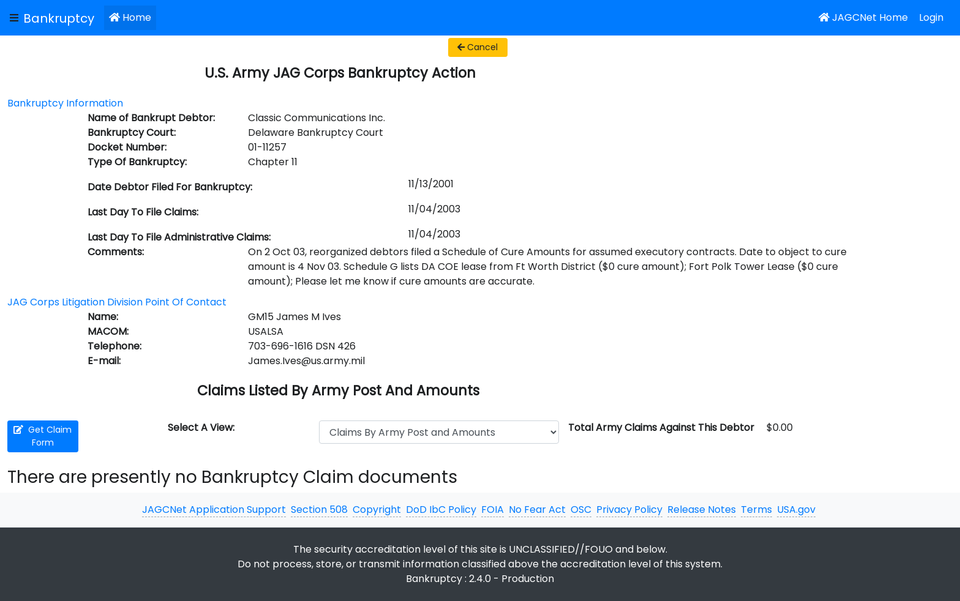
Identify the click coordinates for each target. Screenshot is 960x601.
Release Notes (701, 509)
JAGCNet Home (863, 17)
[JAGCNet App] (61, 18)
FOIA (492, 509)
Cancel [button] (477, 47)
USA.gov (796, 509)
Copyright (377, 509)
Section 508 (319, 509)
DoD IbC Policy (441, 509)
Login (931, 17)
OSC (581, 509)
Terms (756, 509)
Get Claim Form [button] (42, 436)
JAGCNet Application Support (214, 509)
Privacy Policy (629, 509)
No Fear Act (537, 509)
